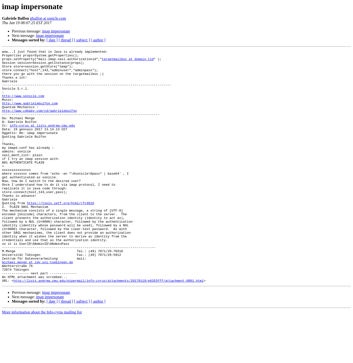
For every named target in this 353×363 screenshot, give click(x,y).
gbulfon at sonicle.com (48, 18)
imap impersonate (56, 31)
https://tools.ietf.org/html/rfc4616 (60, 234)
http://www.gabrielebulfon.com (30, 114)
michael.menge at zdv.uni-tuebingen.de (37, 305)
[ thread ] (66, 40)
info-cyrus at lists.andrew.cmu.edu (42, 141)
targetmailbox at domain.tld (128, 61)
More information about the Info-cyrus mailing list (42, 359)
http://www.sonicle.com (23, 105)
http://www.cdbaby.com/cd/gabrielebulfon (39, 123)
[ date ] (52, 40)
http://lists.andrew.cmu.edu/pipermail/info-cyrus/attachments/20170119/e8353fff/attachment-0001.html (109, 327)
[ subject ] (82, 40)
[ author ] (98, 40)
